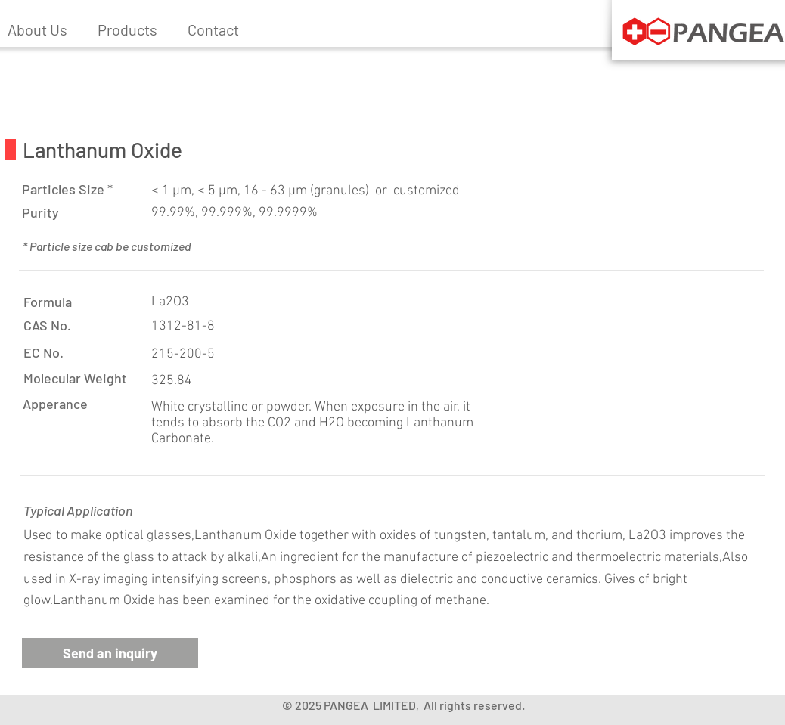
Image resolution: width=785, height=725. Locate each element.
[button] (127, 29)
